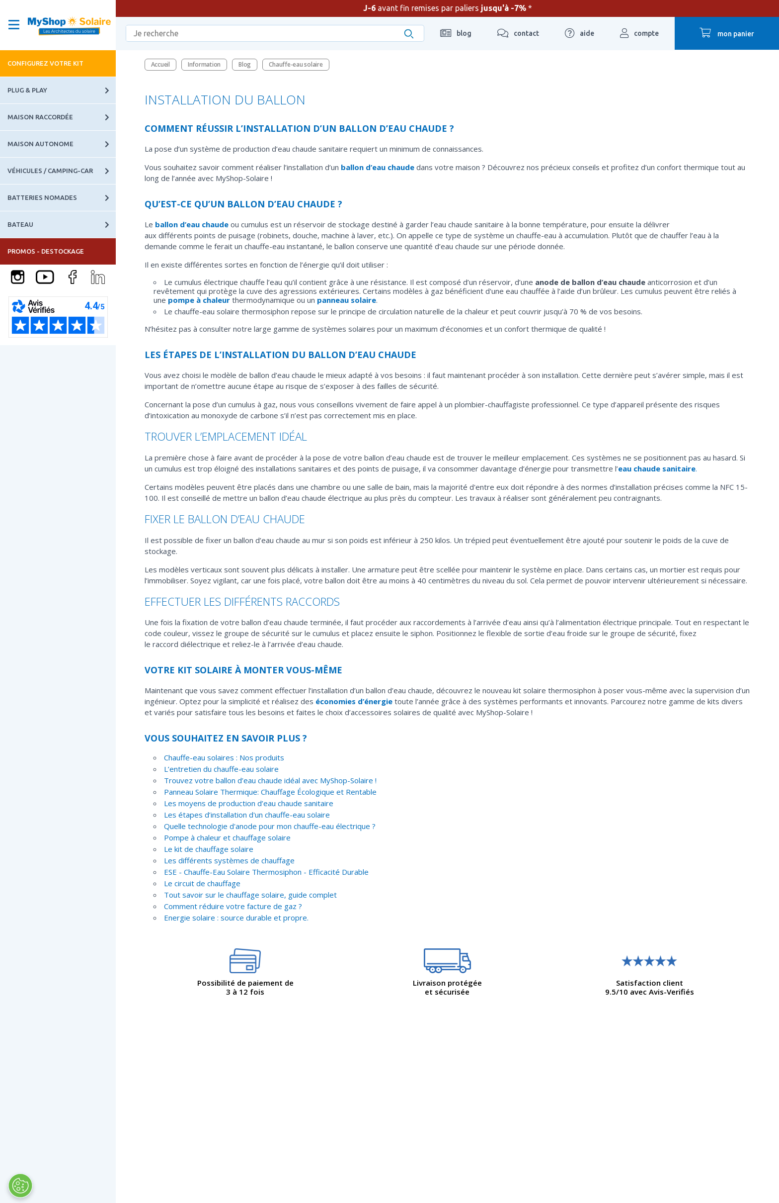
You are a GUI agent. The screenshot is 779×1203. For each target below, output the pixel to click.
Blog (244, 64)
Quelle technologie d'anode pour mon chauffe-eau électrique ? (270, 826)
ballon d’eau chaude (377, 167)
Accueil (160, 64)
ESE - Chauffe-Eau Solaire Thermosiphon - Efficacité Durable (266, 872)
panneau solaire (346, 300)
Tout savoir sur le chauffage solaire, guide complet (250, 895)
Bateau (61, 224)
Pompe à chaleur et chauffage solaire (227, 837)
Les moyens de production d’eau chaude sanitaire (248, 803)
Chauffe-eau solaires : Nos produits (224, 757)
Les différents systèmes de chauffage (229, 860)
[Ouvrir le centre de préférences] (19, 1185)
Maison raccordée (61, 117)
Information (204, 64)
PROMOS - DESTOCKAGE (45, 251)
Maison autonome (61, 144)
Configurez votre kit (45, 63)
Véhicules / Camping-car (61, 171)
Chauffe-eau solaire (295, 64)
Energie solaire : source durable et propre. (236, 918)
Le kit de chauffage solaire (208, 849)
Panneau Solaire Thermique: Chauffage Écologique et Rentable (270, 792)
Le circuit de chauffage (202, 883)
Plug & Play (61, 90)
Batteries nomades (61, 198)
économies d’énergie (353, 701)
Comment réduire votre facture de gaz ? (233, 906)
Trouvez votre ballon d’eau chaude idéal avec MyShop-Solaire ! (270, 780)
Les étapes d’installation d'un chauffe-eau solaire (247, 815)
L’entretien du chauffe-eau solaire (221, 769)
